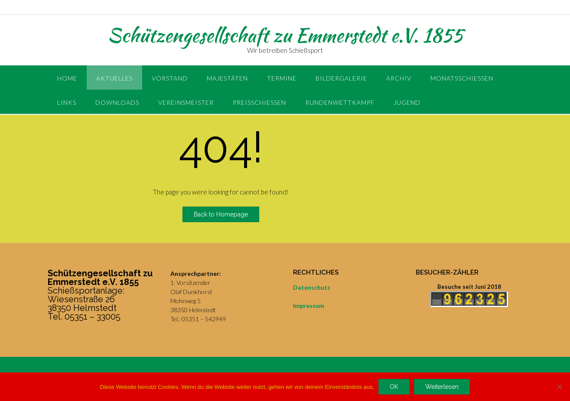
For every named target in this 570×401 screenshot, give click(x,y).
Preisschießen (259, 102)
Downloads (117, 102)
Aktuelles (114, 78)
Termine (281, 78)
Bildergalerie (341, 78)
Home (67, 78)
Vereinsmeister (186, 102)
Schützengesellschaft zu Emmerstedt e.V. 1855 (285, 35)
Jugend (407, 102)
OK (394, 386)
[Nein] (559, 386)
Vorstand (170, 78)
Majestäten (227, 78)
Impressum (308, 305)
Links (66, 102)
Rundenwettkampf (340, 102)
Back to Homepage (221, 214)
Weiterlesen (442, 386)
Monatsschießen (461, 78)
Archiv (398, 78)
